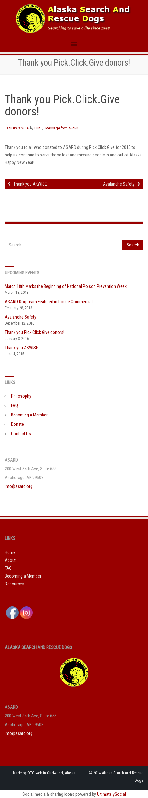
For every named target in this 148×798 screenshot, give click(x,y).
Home (10, 552)
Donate (17, 424)
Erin (37, 128)
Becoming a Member (29, 414)
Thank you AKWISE (27, 184)
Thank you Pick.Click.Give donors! (34, 332)
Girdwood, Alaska (61, 772)
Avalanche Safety (121, 184)
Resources (14, 583)
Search (133, 244)
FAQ (14, 405)
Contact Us (21, 433)
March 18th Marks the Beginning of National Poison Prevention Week (66, 286)
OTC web (34, 772)
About (10, 560)
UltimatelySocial (111, 794)
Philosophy (21, 396)
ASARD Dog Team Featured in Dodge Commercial (49, 301)
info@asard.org (18, 486)
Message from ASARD (61, 128)
